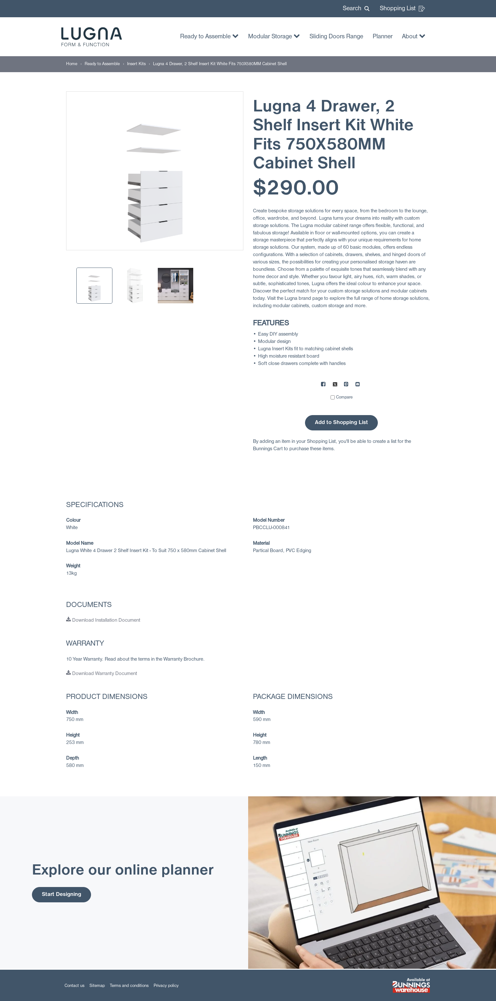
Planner (383, 36)
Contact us (74, 986)
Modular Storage (274, 35)
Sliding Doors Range (336, 36)
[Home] (71, 64)
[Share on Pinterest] (346, 385)
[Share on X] (335, 385)
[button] (356, 8)
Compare (344, 397)
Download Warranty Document (101, 673)
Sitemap (97, 986)
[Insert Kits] (136, 64)
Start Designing (61, 894)
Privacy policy (166, 986)
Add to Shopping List (341, 422)
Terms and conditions (129, 986)
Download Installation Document (103, 620)
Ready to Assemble (209, 35)
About (413, 35)
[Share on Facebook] (323, 385)
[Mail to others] (358, 385)
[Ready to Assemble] (102, 64)
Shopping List (402, 8)
